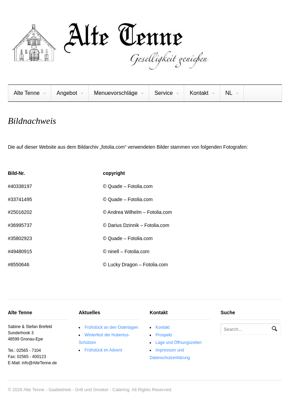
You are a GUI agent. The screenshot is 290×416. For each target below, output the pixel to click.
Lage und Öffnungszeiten (179, 342)
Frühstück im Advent (103, 350)
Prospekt (164, 335)
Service (163, 93)
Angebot (67, 93)
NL (229, 93)
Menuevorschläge (116, 93)
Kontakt (199, 93)
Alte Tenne (27, 93)
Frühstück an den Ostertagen (111, 327)
